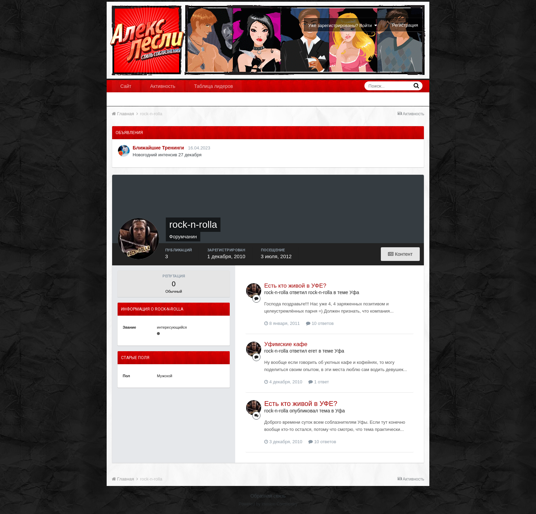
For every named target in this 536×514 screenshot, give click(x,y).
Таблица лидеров (213, 86)
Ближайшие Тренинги (158, 147)
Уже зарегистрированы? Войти (342, 25)
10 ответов (320, 323)
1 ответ (318, 381)
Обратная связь (267, 496)
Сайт (125, 86)
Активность (162, 86)
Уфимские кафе (285, 344)
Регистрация (405, 25)
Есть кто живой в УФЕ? (295, 285)
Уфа (354, 292)
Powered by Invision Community (268, 504)
